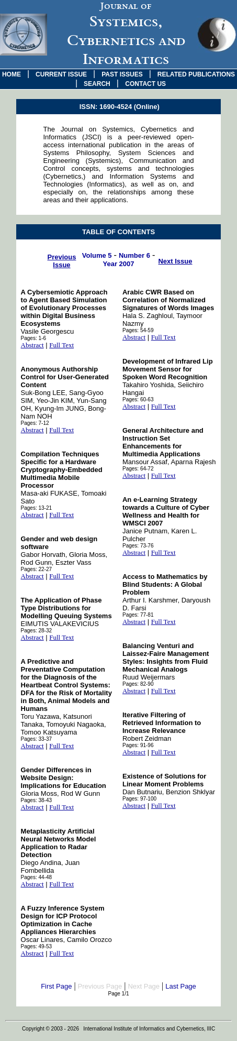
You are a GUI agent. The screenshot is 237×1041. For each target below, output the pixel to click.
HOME (11, 74)
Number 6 (134, 255)
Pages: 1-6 (33, 338)
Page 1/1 (118, 993)
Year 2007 (118, 264)
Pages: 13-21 (36, 508)
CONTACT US (145, 83)
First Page (56, 986)
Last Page (180, 986)
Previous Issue (62, 261)
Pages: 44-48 (36, 877)
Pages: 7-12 (35, 423)
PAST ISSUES (121, 74)
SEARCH (97, 83)
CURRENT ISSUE (61, 74)
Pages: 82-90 (138, 684)
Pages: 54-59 (138, 330)
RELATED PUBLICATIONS (196, 74)
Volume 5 (97, 255)
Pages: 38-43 (36, 800)
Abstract (32, 345)
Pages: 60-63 (138, 399)
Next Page (144, 986)
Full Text (61, 345)
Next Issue (175, 261)
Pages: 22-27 (36, 569)
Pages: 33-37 (36, 739)
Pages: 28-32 (36, 630)
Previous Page (100, 986)
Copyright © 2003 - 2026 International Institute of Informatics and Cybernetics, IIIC (118, 1029)
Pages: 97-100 (139, 799)
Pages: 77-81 (138, 615)
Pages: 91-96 (138, 745)
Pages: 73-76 (138, 546)
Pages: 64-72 (138, 469)
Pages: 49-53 (36, 946)
